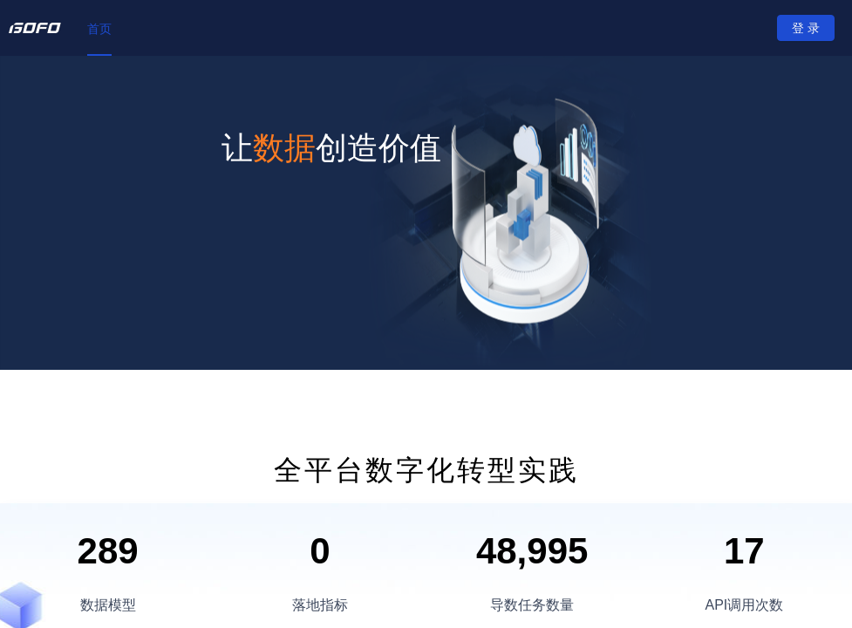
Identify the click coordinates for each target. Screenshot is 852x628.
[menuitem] (99, 29)
